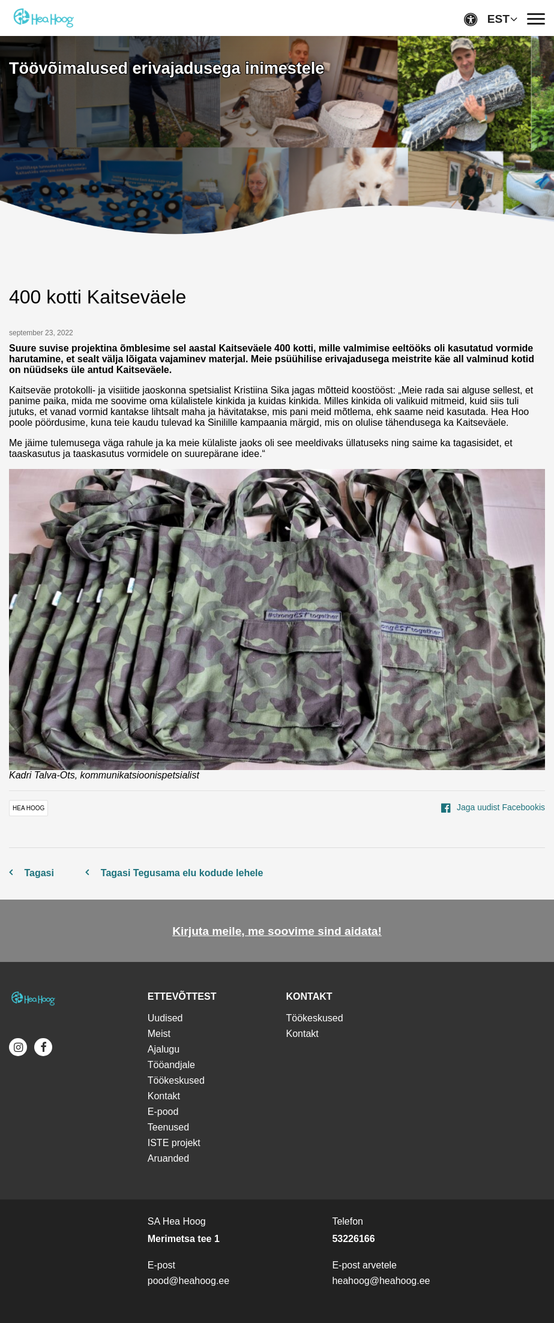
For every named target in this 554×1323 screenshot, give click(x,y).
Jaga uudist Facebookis (493, 807)
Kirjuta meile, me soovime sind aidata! (277, 931)
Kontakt (164, 1096)
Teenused (168, 1127)
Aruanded (168, 1158)
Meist (159, 1034)
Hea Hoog (28, 808)
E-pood (163, 1111)
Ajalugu (163, 1049)
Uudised (165, 1018)
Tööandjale (171, 1065)
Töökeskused (176, 1080)
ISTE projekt (174, 1143)
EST (498, 19)
